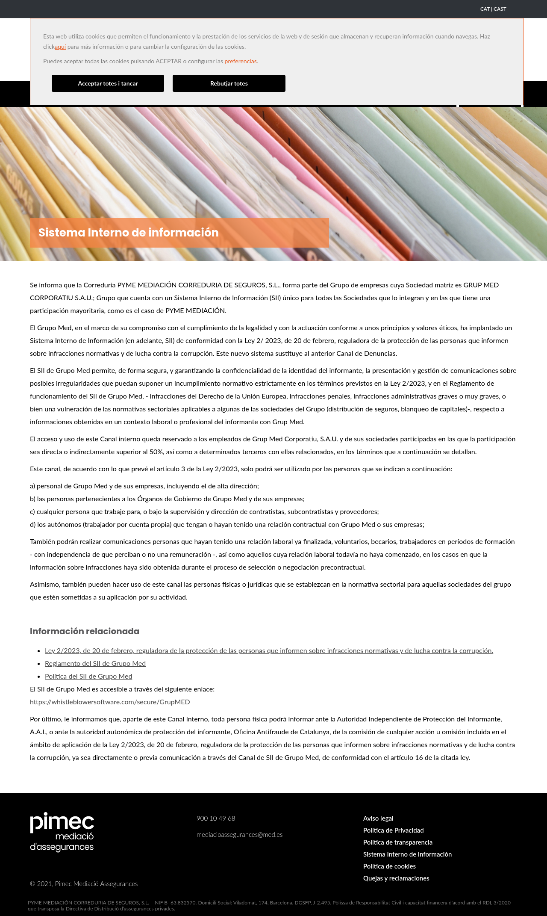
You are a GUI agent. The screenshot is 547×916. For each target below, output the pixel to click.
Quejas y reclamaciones (396, 878)
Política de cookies (389, 866)
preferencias (241, 61)
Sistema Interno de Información (407, 854)
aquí (60, 46)
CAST (500, 9)
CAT (485, 9)
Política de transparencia (397, 842)
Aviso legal (378, 818)
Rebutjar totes (229, 83)
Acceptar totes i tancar (108, 83)
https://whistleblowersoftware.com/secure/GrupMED (110, 701)
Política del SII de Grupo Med (88, 676)
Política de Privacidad (393, 830)
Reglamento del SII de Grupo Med (95, 663)
